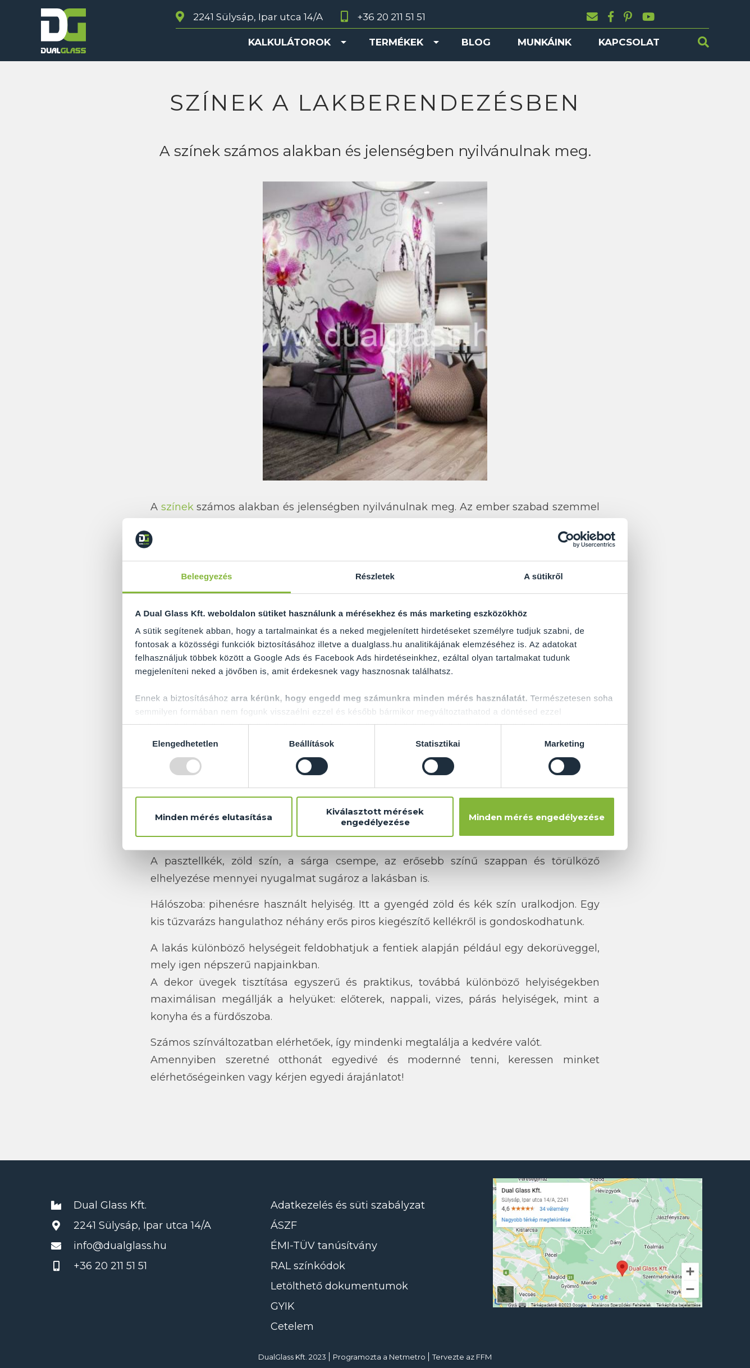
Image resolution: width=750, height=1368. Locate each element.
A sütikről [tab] (543, 576)
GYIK (283, 1306)
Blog (476, 42)
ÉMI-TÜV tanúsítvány (324, 1245)
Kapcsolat (629, 42)
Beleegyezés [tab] (206, 576)
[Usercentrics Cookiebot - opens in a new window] (566, 539)
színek (177, 507)
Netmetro (407, 1356)
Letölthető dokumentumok (339, 1286)
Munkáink (544, 42)
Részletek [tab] (375, 576)
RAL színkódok (308, 1266)
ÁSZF (284, 1225)
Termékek (396, 42)
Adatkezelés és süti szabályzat (348, 1205)
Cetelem (292, 1326)
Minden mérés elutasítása (213, 817)
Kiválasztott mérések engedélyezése (375, 816)
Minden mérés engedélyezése (537, 817)
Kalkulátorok (289, 42)
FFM (484, 1356)
